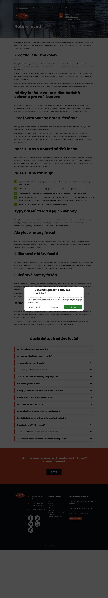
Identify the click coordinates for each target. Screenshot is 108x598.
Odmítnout (54, 307)
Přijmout (73, 307)
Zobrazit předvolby (35, 307)
